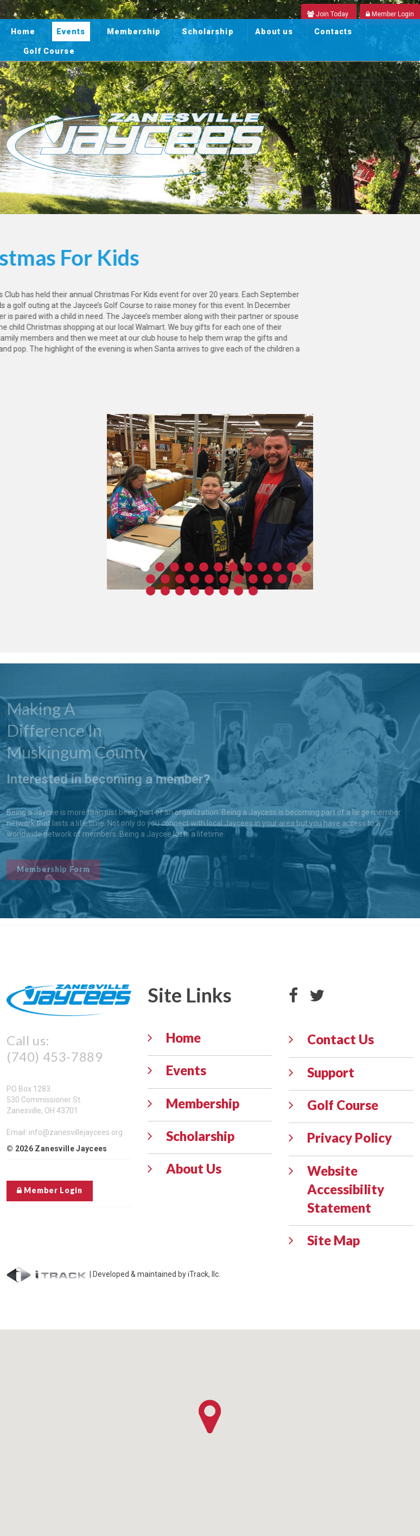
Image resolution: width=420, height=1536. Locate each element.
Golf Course (49, 51)
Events (70, 31)
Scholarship (208, 31)
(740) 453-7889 (55, 1056)
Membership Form (53, 869)
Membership (134, 31)
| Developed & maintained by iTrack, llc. (113, 1274)
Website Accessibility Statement (345, 1189)
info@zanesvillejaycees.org (76, 1132)
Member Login (49, 1190)
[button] (210, 1416)
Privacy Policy (349, 1137)
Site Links (190, 995)
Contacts (333, 31)
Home (23, 31)
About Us (193, 1168)
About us (274, 31)
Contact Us (340, 1039)
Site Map (333, 1240)
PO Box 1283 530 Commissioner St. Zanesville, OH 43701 (44, 1099)
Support (330, 1072)
